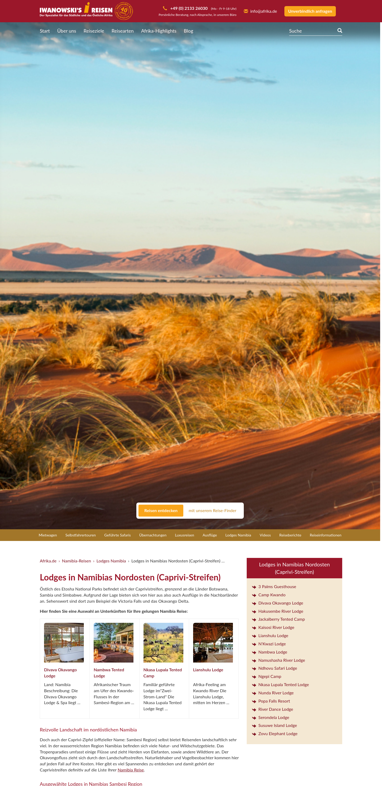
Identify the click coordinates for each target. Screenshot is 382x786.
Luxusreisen (184, 535)
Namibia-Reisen (76, 560)
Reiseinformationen (325, 535)
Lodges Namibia (238, 535)
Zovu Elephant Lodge (275, 733)
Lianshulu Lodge (208, 669)
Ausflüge (210, 535)
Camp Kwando (268, 594)
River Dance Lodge (272, 709)
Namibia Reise (131, 769)
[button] (365, 771)
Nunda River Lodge (273, 692)
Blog (188, 31)
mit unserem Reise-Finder (212, 510)
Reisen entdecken (160, 510)
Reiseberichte (290, 535)
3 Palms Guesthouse (274, 586)
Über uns (66, 31)
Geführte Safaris (117, 535)
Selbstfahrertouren (81, 535)
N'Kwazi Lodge (269, 643)
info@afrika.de (260, 11)
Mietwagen (48, 535)
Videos (265, 535)
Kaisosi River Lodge (273, 627)
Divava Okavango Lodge (277, 602)
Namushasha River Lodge (278, 660)
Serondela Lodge (270, 717)
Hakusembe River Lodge (277, 611)
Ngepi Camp (266, 676)
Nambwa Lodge (269, 651)
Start (45, 31)
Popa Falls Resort (271, 700)
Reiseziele (94, 31)
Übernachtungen (153, 535)
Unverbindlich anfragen (310, 11)
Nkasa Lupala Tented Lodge (280, 684)
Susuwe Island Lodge (274, 725)
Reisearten (123, 31)
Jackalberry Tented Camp (278, 618)
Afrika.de (48, 560)
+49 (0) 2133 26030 (188, 8)
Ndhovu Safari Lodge (274, 667)
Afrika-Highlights (158, 31)
